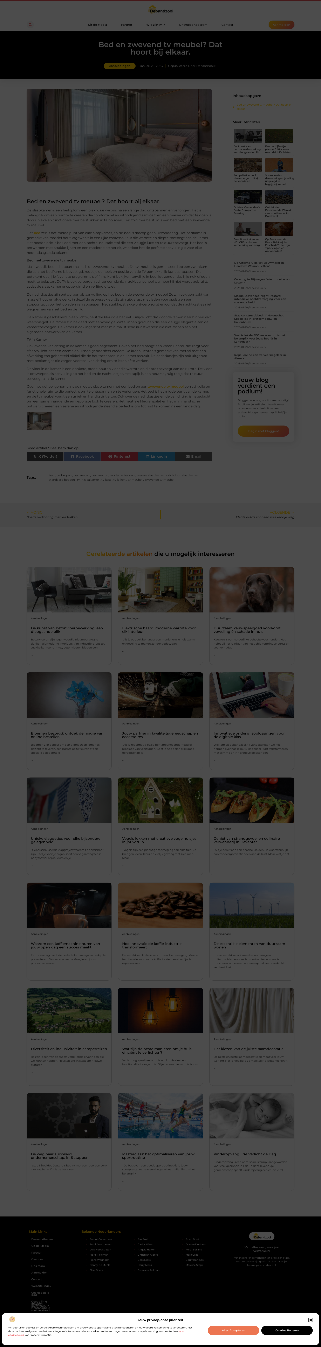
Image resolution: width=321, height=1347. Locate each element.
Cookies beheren (287, 1330)
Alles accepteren (233, 1330)
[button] (311, 1320)
